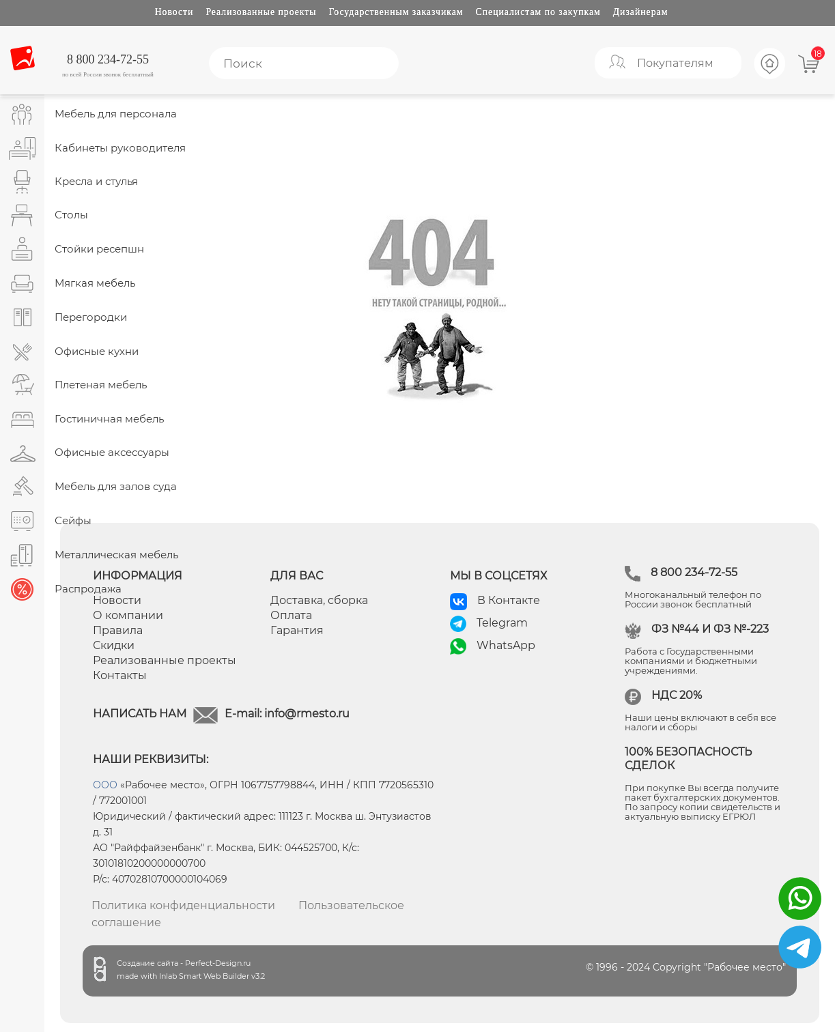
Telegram (502, 622)
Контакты (120, 675)
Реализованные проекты (261, 12)
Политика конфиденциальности (183, 905)
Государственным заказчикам (396, 12)
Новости (174, 12)
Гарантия (297, 630)
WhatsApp (506, 645)
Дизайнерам (640, 12)
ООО (105, 785)
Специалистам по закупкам (538, 12)
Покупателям (675, 63)
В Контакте (508, 600)
